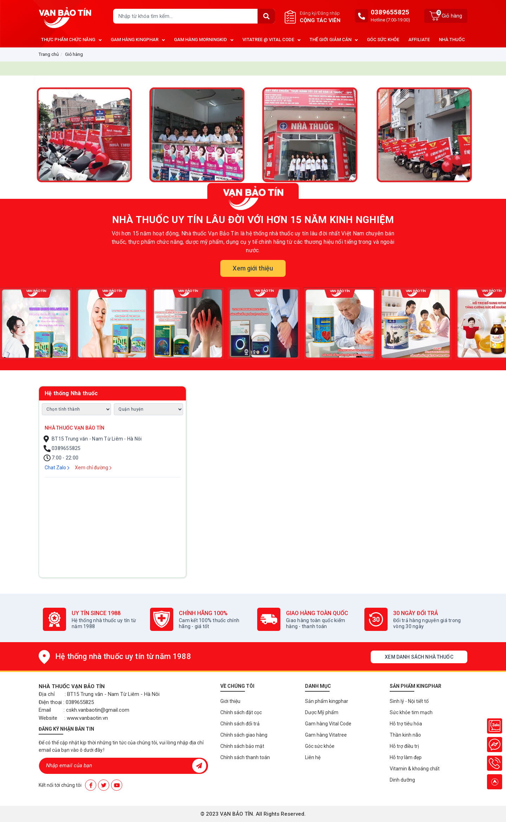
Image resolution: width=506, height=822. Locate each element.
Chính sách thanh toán (245, 757)
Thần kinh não (405, 735)
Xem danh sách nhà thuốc (419, 657)
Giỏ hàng (74, 54)
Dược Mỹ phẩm (321, 712)
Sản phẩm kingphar (326, 701)
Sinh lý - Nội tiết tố (409, 701)
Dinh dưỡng (402, 780)
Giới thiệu (230, 701)
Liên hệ (312, 757)
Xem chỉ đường (93, 467)
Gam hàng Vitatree (326, 735)
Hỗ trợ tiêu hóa (406, 723)
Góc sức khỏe (320, 746)
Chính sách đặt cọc (241, 712)
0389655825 (390, 12)
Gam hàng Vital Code (328, 723)
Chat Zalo (57, 467)
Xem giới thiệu (253, 268)
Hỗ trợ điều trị (404, 746)
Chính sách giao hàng (243, 735)
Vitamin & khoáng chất (415, 768)
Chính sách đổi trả (240, 723)
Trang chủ (49, 54)
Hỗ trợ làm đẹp (406, 757)
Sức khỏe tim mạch (411, 712)
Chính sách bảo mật (242, 746)
